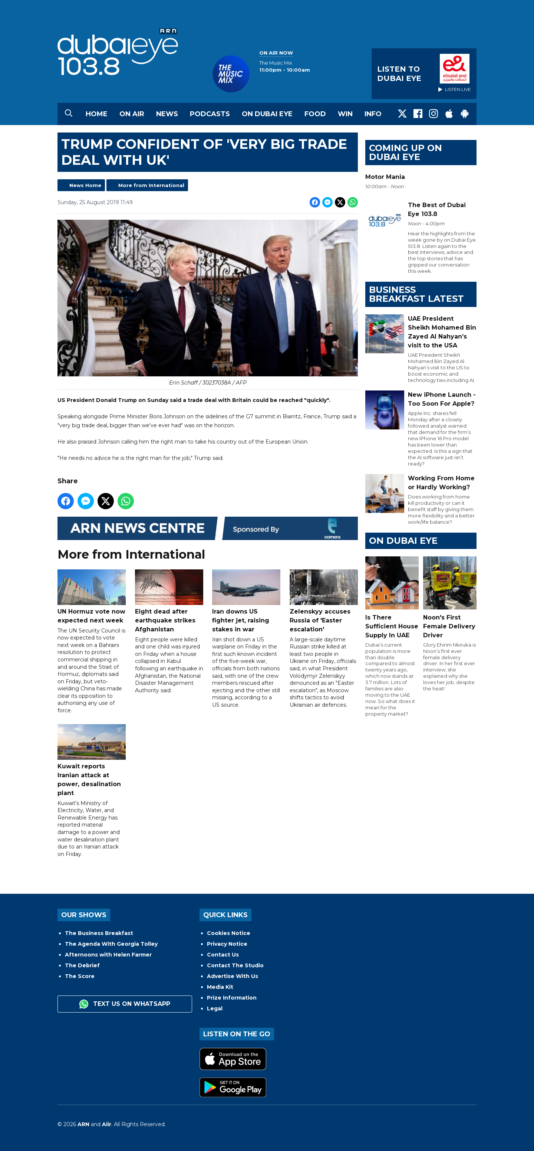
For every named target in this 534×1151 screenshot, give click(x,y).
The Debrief (82, 965)
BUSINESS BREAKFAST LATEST (416, 294)
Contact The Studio (235, 965)
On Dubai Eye (267, 114)
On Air (131, 114)
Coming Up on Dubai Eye (405, 152)
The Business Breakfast (99, 933)
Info (373, 114)
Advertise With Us (232, 976)
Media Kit (220, 987)
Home (97, 114)
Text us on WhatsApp (124, 1004)
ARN (83, 1124)
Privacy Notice (227, 944)
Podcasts (210, 114)
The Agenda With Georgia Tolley (111, 944)
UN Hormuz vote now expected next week (91, 596)
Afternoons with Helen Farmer (108, 954)
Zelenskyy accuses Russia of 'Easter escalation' (324, 601)
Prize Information (232, 997)
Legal (214, 1008)
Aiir (106, 1124)
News (167, 114)
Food (315, 114)
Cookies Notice (228, 933)
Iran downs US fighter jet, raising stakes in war (246, 601)
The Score (80, 976)
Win (345, 114)
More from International (151, 185)
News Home (85, 185)
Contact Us (223, 954)
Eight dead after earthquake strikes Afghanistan (169, 601)
